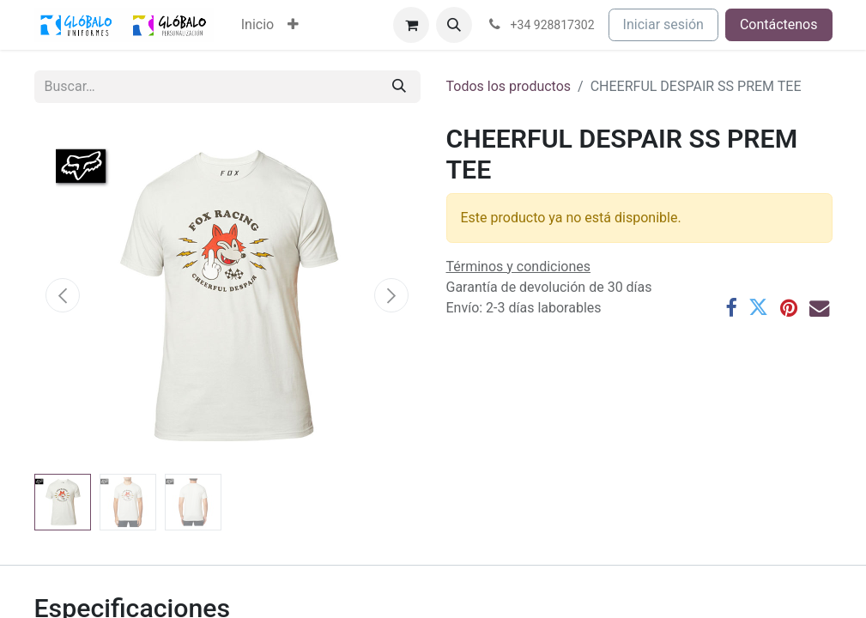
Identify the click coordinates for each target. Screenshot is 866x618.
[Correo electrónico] (819, 308)
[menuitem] (257, 25)
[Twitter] (758, 308)
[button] (454, 25)
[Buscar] (399, 86)
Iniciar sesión (663, 24)
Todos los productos (509, 86)
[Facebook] (730, 308)
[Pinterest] (788, 308)
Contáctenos (779, 24)
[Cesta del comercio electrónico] (411, 25)
